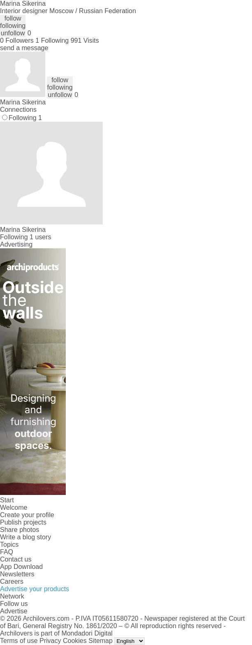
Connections (18, 109)
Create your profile (27, 514)
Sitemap (100, 640)
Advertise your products (34, 588)
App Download (21, 566)
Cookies (75, 640)
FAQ (6, 551)
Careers (11, 581)
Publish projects (23, 522)
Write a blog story (25, 537)
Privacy (50, 640)
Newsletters (17, 574)
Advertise (14, 611)
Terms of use (19, 640)
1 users (40, 236)
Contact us (15, 559)
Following (25, 117)
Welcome (13, 507)
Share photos (19, 529)
